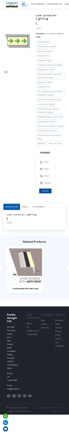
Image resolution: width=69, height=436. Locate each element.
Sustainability (32, 334)
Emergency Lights (45, 82)
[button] (5, 71)
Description (12, 207)
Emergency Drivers (45, 60)
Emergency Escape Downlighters (50, 65)
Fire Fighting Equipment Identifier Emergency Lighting (50, 93)
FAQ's (57, 324)
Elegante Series (43, 56)
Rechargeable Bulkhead (46, 121)
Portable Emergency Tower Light (50, 117)
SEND (45, 190)
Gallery (44, 324)
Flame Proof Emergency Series (49, 100)
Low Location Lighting (46, 104)
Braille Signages (43, 42)
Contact (58, 328)
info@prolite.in (13, 389)
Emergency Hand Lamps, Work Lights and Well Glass (49, 76)
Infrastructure (33, 331)
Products (59, 320)
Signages (41, 143)
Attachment (38, 207)
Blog (43, 320)
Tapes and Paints (55, 143)
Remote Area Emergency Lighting (51, 126)
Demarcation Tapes (45, 51)
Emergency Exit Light (46, 70)
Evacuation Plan (44, 87)
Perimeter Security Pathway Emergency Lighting (48, 110)
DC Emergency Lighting (47, 46)
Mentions (45, 328)
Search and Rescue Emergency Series (49, 137)
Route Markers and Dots (47, 131)
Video (25, 207)
